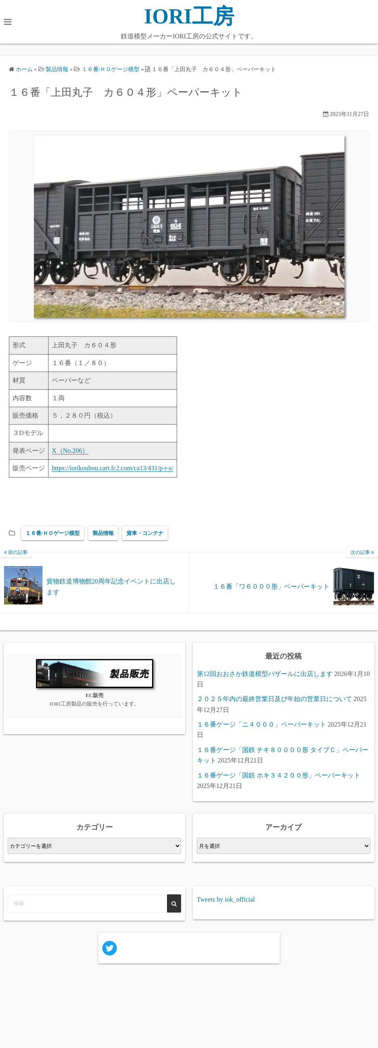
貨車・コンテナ (145, 533)
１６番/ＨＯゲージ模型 (52, 533)
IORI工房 (189, 16)
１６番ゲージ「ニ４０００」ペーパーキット (261, 724)
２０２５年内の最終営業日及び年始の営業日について (274, 698)
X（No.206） (70, 450)
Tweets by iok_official (226, 899)
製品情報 (103, 533)
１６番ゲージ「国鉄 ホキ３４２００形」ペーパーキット (278, 775)
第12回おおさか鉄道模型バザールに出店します (265, 673)
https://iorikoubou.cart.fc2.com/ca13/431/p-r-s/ (112, 468)
